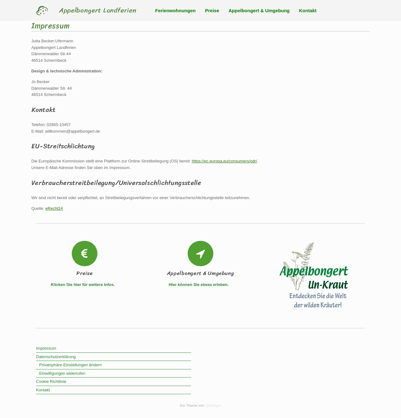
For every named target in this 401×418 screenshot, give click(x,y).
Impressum (46, 348)
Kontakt (308, 10)
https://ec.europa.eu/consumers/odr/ (224, 161)
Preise (212, 10)
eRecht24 (54, 208)
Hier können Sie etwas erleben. (200, 284)
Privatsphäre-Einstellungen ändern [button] (70, 364)
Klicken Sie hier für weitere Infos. (84, 284)
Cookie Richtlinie (51, 381)
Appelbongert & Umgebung (259, 10)
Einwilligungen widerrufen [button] (62, 373)
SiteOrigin (213, 405)
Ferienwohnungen (175, 10)
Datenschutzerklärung (56, 356)
